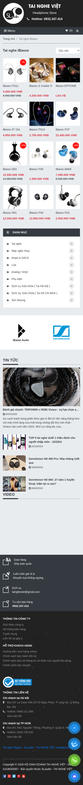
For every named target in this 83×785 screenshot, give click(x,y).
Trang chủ (9, 38)
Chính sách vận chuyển (17, 665)
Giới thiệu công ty (13, 624)
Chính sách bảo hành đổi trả (20, 656)
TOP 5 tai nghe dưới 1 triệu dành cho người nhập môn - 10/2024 (52, 439)
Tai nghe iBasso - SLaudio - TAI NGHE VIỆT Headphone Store (40, 747)
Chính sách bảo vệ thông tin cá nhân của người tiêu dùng (37, 660)
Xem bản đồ (14, 716)
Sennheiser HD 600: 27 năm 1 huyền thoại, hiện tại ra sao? (52, 481)
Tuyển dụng (10, 633)
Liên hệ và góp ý (12, 638)
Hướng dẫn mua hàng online (20, 651)
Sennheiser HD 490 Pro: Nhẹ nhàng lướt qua (54, 460)
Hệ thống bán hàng (14, 629)
